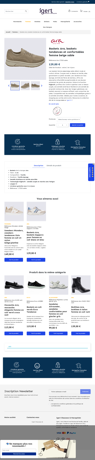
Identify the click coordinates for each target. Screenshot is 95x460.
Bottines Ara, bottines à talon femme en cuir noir (80, 311)
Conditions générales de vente (13, 424)
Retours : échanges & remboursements (10, 433)
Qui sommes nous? (10, 428)
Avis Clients (90, 172)
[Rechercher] (16, 11)
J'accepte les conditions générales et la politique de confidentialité (67, 407)
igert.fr (69, 100)
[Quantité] (62, 125)
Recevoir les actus (14, 454)
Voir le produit (13, 261)
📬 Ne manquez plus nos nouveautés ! (14, 443)
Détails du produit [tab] (54, 166)
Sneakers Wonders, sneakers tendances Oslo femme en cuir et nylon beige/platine (13, 237)
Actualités (7, 437)
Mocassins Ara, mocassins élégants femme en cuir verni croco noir (14, 311)
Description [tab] (38, 166)
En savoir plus (54, 104)
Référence (52, 60)
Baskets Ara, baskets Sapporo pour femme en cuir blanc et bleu (35, 237)
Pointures (52, 119)
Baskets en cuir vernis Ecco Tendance (34, 311)
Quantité (52, 125)
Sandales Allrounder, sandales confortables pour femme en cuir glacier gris (58, 311)
